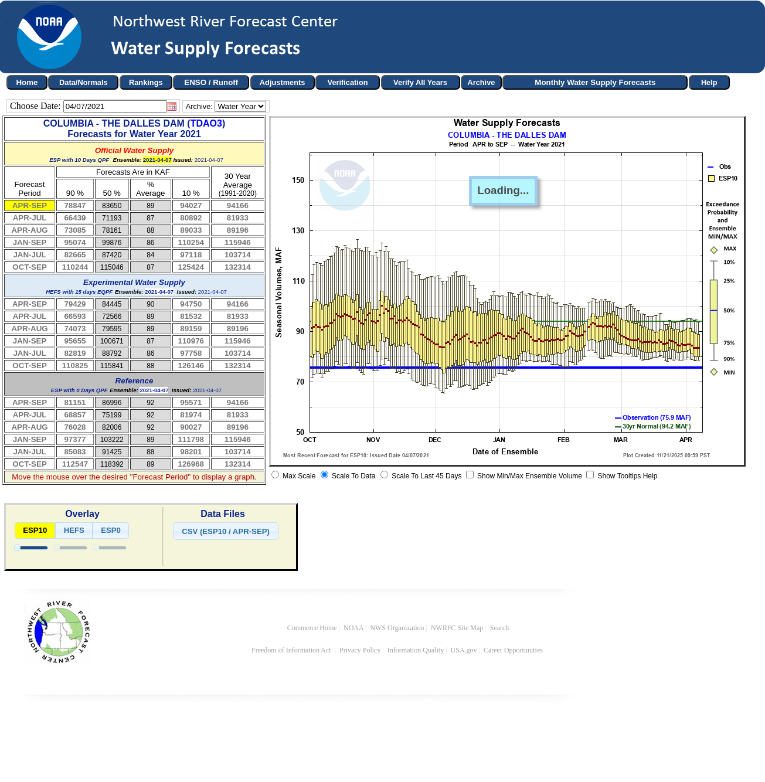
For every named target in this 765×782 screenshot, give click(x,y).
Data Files (222, 514)
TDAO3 (206, 123)
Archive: (199, 106)
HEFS (74, 530)
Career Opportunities (514, 650)
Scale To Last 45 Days (426, 476)
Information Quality (415, 650)
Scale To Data (353, 476)
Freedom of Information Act (292, 650)
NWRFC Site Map (457, 628)
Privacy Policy (359, 650)
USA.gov (464, 650)
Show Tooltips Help (626, 476)
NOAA (353, 628)
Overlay (82, 514)
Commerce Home (312, 628)
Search (499, 628)
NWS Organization (397, 628)
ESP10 (35, 530)
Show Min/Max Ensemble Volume (528, 476)
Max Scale (298, 476)
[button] (225, 531)
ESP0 (111, 530)
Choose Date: (36, 106)
